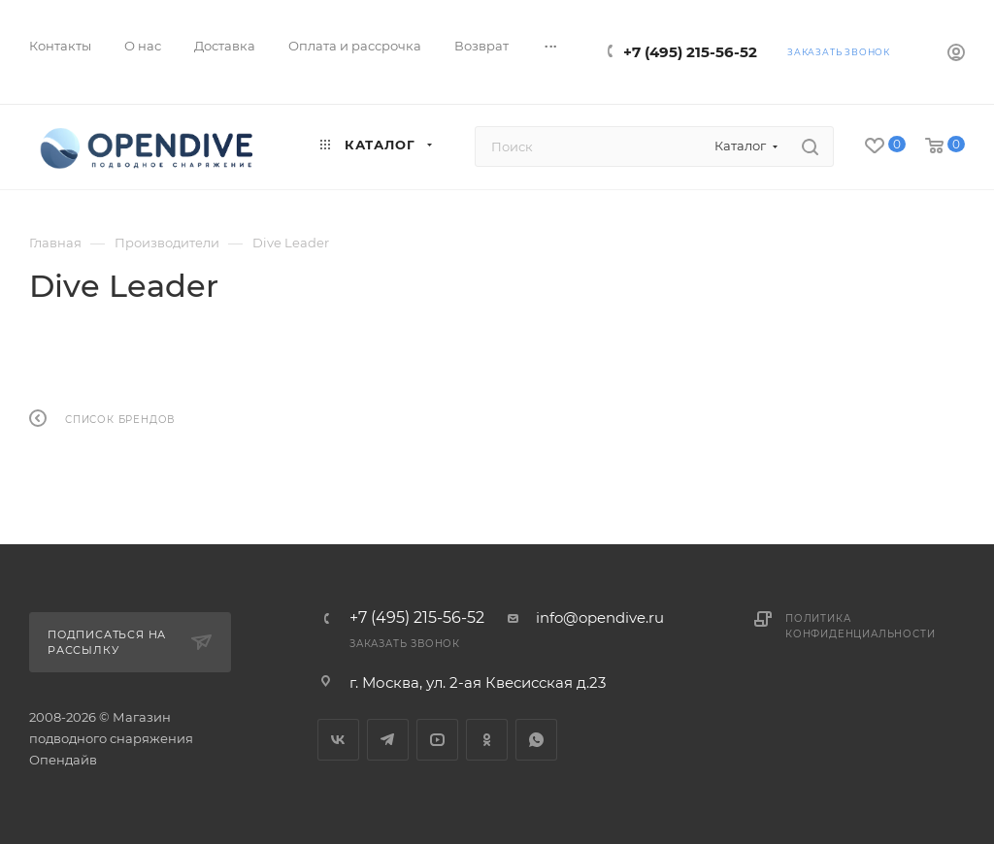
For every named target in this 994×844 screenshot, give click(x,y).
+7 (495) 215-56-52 (690, 52)
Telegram (388, 740)
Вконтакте (338, 740)
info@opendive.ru (600, 617)
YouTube (437, 740)
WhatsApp (536, 740)
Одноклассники (487, 740)
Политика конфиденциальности (860, 626)
